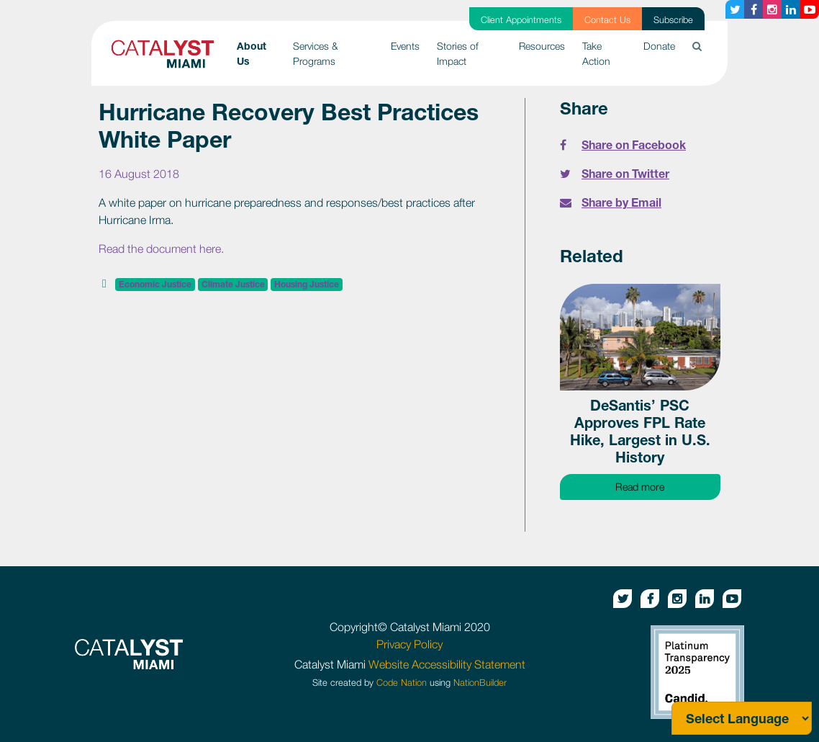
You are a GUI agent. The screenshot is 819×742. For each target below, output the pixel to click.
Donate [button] (659, 46)
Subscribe (673, 19)
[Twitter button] (734, 9)
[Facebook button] (753, 9)
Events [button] (405, 46)
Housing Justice (306, 284)
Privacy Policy (409, 644)
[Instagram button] (772, 9)
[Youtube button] (809, 9)
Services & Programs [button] (315, 53)
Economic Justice (155, 284)
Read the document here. (161, 248)
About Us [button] (261, 53)
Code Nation (401, 682)
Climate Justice (233, 284)
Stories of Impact (458, 53)
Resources (542, 46)
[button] (697, 46)
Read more (667, 485)
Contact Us (607, 19)
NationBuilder (480, 682)
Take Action (596, 53)
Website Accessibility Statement (446, 664)
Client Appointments (521, 19)
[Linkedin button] (791, 9)
